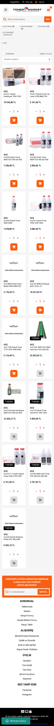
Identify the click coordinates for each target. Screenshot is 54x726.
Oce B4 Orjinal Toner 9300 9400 (12, 222)
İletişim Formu (27, 615)
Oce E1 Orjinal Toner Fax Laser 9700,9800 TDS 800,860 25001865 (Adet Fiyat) (40, 97)
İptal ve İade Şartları (27, 645)
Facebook (27, 690)
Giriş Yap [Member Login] (27, 2)
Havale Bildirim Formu (27, 620)
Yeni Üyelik (27, 665)
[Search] (27, 19)
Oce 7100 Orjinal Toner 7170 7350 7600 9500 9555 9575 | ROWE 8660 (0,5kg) (13, 350)
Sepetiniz (27, 679)
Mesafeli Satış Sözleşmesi (27, 636)
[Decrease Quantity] (10, 111)
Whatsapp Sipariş (16, 721)
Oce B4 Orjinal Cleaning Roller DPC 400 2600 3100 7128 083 (13, 539)
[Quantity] (14, 111)
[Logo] (27, 9)
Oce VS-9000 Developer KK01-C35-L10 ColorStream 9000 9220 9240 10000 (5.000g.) (40, 287)
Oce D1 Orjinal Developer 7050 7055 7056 (12, 96)
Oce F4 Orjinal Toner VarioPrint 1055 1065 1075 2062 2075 (38, 412)
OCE (6, 91)
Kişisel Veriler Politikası (27, 649)
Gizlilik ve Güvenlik (27, 640)
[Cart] (48, 9)
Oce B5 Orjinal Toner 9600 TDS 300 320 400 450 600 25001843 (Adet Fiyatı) (14, 160)
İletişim (27, 611)
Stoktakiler (10, 54)
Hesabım (27, 661)
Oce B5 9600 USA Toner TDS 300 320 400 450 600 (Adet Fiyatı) (40, 476)
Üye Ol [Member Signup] (39, 2)
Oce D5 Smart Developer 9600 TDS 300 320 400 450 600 (14, 412)
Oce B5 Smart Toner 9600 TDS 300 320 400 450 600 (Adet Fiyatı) (39, 159)
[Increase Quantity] (18, 111)
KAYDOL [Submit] (43, 592)
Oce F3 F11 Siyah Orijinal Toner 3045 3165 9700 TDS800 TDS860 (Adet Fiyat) (14, 477)
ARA (48, 19)
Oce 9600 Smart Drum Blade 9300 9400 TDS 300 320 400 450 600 (13, 286)
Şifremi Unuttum (27, 674)
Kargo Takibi (27, 624)
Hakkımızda (27, 607)
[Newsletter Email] (27, 592)
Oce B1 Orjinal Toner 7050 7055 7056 (38, 222)
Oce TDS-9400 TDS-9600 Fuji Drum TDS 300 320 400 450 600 (40, 349)
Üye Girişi (27, 670)
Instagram (27, 694)
